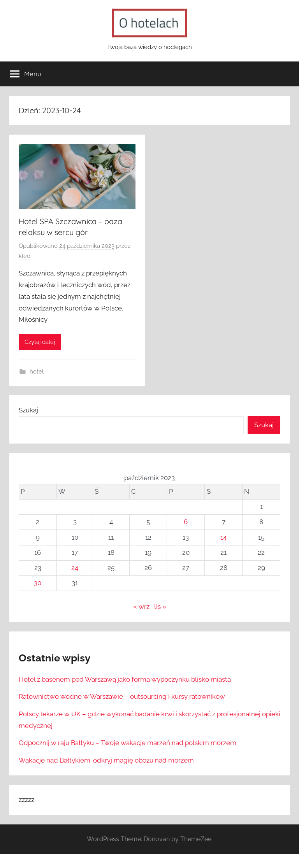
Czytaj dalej (40, 341)
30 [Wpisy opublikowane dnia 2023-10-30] (37, 583)
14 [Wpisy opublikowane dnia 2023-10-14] (223, 537)
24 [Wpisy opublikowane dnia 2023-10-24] (74, 568)
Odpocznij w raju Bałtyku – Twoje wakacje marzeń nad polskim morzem (127, 743)
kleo (24, 256)
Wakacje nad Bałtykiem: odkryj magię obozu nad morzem (106, 760)
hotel (37, 371)
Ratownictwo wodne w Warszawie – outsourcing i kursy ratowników (122, 696)
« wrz (141, 606)
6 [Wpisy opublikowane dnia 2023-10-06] (186, 522)
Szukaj (28, 410)
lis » (160, 606)
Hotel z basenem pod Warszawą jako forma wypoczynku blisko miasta (125, 679)
